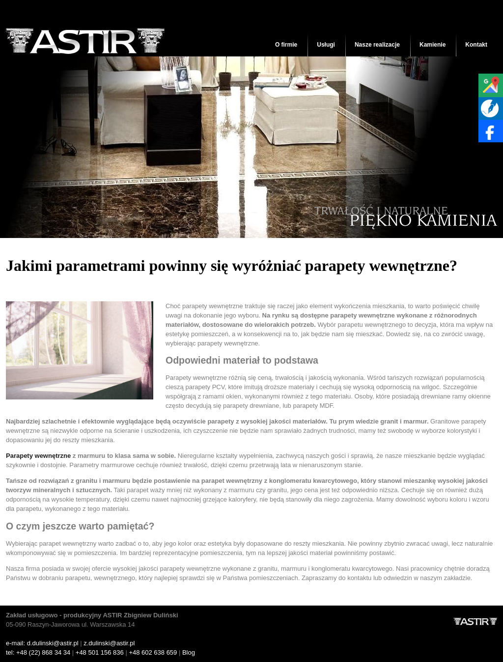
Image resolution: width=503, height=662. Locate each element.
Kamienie (432, 44)
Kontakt (476, 44)
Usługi (326, 44)
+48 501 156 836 (100, 652)
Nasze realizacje (377, 44)
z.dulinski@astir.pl (109, 643)
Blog (188, 652)
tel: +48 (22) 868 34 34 (38, 652)
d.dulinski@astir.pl (53, 643)
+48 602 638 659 (153, 652)
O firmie (286, 44)
